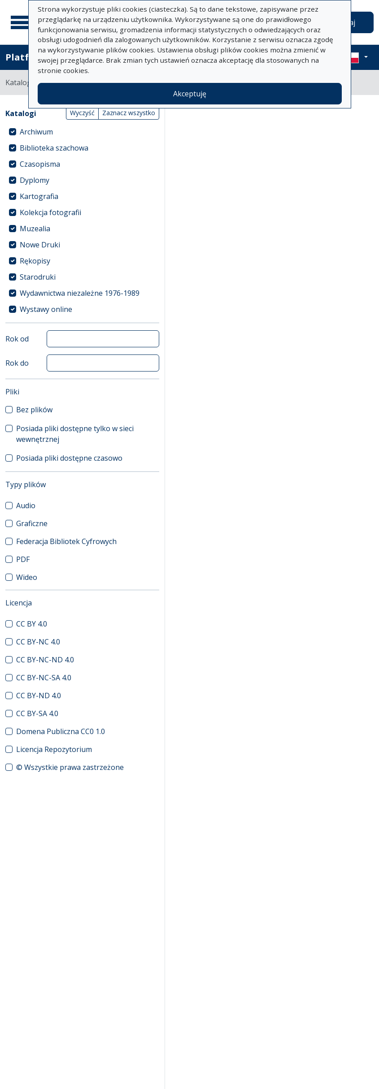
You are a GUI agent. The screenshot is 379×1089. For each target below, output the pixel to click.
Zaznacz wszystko (128, 112)
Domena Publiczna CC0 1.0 (60, 731)
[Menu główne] (22, 22)
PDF (23, 559)
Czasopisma (40, 164)
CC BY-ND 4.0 (38, 695)
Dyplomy (34, 180)
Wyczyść (82, 112)
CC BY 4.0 (31, 624)
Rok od (17, 339)
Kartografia (39, 196)
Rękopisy (35, 261)
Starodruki (38, 277)
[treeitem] (82, 131)
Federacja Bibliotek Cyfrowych (66, 541)
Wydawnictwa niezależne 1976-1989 (79, 293)
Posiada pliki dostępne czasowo (69, 458)
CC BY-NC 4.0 (38, 642)
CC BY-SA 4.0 (37, 713)
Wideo (26, 577)
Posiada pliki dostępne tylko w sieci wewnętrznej (75, 434)
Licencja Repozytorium (54, 749)
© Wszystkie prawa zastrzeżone (70, 767)
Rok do (17, 363)
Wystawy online (46, 309)
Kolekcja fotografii (50, 212)
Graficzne (32, 523)
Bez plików (34, 410)
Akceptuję (189, 94)
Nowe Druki (40, 245)
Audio (25, 505)
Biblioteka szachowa (54, 148)
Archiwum (36, 132)
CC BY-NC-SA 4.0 (43, 678)
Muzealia (35, 228)
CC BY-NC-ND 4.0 (45, 660)
